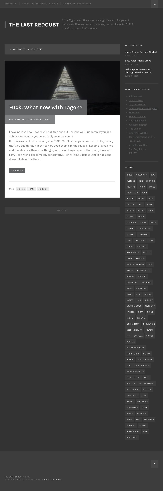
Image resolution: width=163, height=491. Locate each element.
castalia (138, 336)
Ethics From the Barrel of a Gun (40, 4)
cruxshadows (134, 306)
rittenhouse (133, 390)
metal (141, 199)
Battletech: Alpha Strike (138, 60)
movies (141, 211)
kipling (147, 294)
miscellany (132, 193)
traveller (143, 234)
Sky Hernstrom (137, 104)
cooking (142, 276)
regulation (149, 324)
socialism (141, 288)
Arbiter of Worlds (138, 132)
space (129, 419)
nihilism (131, 383)
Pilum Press (135, 96)
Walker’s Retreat (138, 124)
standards (132, 407)
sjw (153, 175)
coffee (149, 336)
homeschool (133, 431)
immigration (133, 252)
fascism (147, 390)
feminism (131, 223)
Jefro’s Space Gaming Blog (143, 108)
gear (144, 396)
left (129, 240)
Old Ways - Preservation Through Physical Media (138, 71)
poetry (130, 246)
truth (145, 407)
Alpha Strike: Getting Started (141, 52)
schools (131, 425)
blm (138, 294)
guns (150, 199)
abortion (142, 413)
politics (131, 187)
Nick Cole (134, 112)
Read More (17, 170)
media (130, 288)
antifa (130, 300)
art (140, 205)
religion (140, 258)
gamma (146, 354)
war (139, 300)
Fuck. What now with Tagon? (46, 107)
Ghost (20, 480)
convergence (145, 229)
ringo (150, 312)
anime (130, 294)
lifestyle (139, 240)
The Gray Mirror (137, 149)
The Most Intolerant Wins (77, 4)
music (142, 187)
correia (131, 342)
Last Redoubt (17, 119)
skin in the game (135, 264)
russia (130, 318)
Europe (130, 229)
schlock (42, 189)
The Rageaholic (137, 120)
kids (129, 366)
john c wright (144, 360)
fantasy (131, 217)
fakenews (146, 282)
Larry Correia (142, 366)
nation (130, 413)
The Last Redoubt (34, 24)
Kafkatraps (11, 4)
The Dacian (135, 128)
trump (143, 223)
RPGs (150, 211)
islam (151, 240)
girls (129, 175)
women (142, 425)
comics (21, 189)
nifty (31, 189)
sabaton (131, 205)
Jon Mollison (136, 100)
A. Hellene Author (138, 145)
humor (130, 360)
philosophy (142, 175)
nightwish (132, 437)
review (130, 211)
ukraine (149, 300)
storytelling (133, 378)
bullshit (141, 246)
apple (129, 258)
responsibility (134, 330)
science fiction (147, 181)
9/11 (128, 336)
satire (130, 270)
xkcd (146, 378)
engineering (133, 354)
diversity (150, 306)
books (149, 205)
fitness (130, 312)
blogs (153, 223)
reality (147, 252)
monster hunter (135, 372)
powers (149, 330)
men (138, 419)
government (133, 324)
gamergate (132, 396)
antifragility (144, 270)
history (131, 199)
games (152, 187)
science (131, 234)
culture (131, 181)
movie (141, 217)
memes (130, 401)
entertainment (147, 383)
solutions (142, 401)
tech (144, 193)
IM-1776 (133, 153)
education (132, 282)
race (150, 264)
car (145, 431)
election (141, 318)
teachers (149, 419)
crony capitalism (136, 348)
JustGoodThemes (53, 480)
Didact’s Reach (137, 116)
